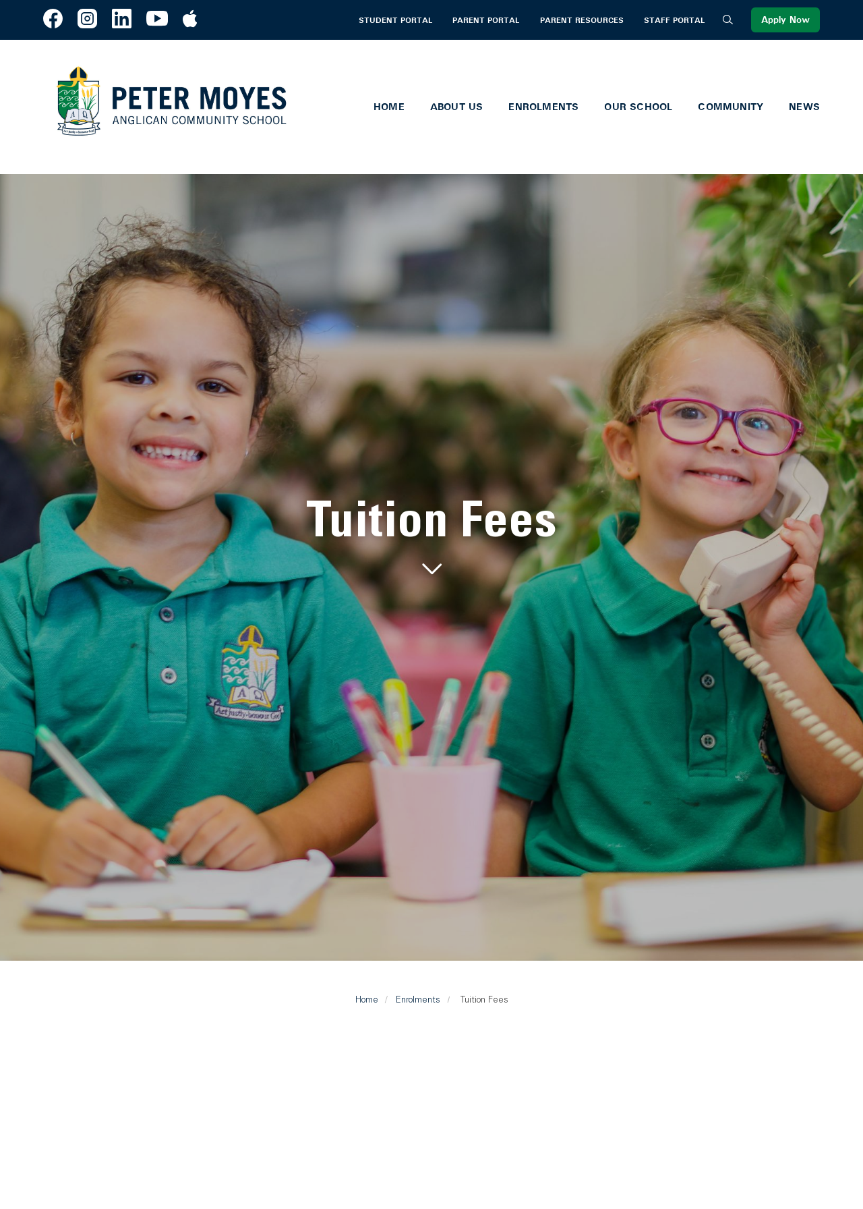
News (804, 107)
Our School (638, 107)
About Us (456, 107)
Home (389, 107)
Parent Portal (485, 20)
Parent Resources (582, 20)
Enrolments (543, 107)
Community (730, 107)
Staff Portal (674, 20)
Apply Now (785, 20)
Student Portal (395, 20)
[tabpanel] (431, 538)
